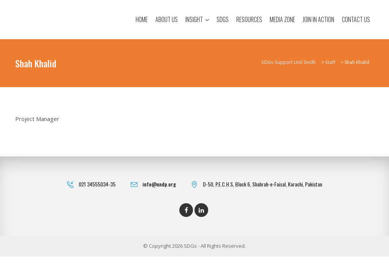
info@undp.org (159, 184)
